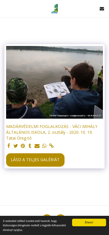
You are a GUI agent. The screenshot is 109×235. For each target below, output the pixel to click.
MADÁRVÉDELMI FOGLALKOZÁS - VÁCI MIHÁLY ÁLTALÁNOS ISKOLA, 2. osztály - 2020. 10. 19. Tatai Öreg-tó (51, 132)
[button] (6, 8)
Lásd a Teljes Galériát (35, 159)
